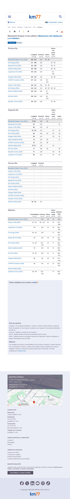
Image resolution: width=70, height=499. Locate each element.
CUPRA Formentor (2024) (16, 80)
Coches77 (11, 440)
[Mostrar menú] (9, 16)
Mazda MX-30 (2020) (14, 65)
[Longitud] (34, 52)
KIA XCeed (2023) (13, 88)
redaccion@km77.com (14, 414)
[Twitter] (27, 483)
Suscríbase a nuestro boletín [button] (20, 473)
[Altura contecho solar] (53, 52)
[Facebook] (22, 483)
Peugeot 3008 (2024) (14, 77)
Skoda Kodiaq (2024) (14, 68)
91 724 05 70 (23, 384)
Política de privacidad (14, 456)
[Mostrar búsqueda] (60, 17)
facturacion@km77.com (15, 428)
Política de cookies (13, 452)
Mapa (20, 382)
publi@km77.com (13, 421)
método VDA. (22, 351)
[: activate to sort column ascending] (59, 52)
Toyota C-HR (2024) (14, 85)
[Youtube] (38, 483)
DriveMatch (11, 442)
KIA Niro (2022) (13, 96)
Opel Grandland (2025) (15, 91)
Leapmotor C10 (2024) (15, 72)
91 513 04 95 (20, 387)
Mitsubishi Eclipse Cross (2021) (18, 59)
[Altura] (47, 52)
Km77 (35, 17)
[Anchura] (41, 52)
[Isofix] (59, 114)
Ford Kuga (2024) (13, 62)
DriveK (10, 444)
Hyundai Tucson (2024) (15, 101)
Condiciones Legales (14, 454)
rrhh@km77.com (13, 432)
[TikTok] (48, 483)
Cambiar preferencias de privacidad (18, 459)
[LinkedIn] (32, 483)
